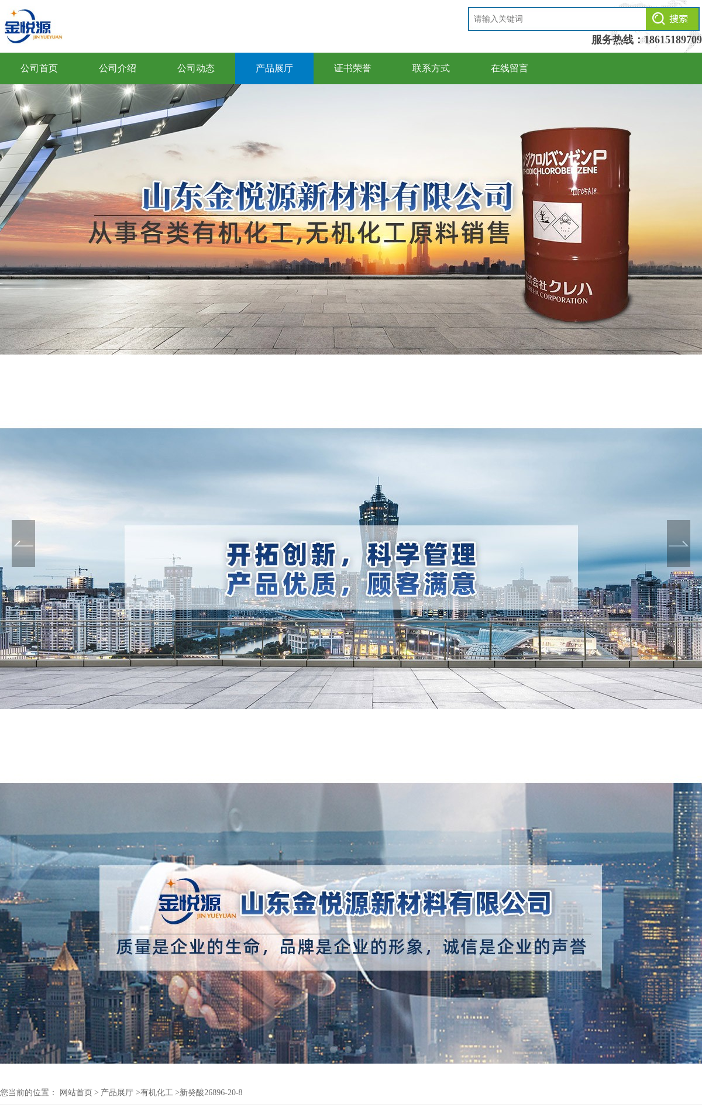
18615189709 (673, 40)
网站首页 (76, 1092)
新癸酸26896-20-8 (211, 1092)
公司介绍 (117, 68)
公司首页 (39, 68)
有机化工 (156, 1092)
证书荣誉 (352, 68)
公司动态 (196, 68)
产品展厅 (274, 68)
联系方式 (431, 68)
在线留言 (509, 68)
